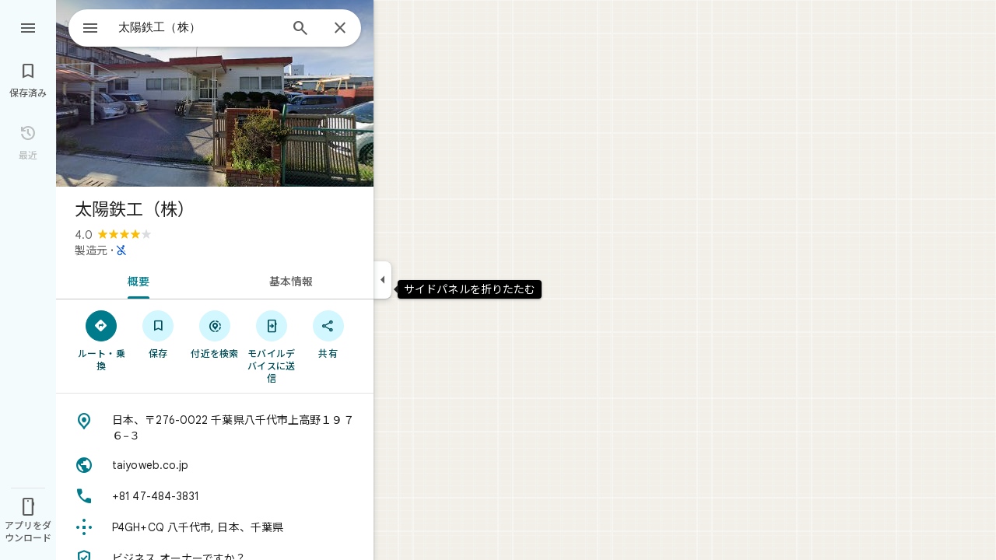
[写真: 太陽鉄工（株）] (215, 93)
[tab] (135, 280)
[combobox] (183, 27)
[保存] (158, 333)
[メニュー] (28, 26)
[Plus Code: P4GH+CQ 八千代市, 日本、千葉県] (215, 527)
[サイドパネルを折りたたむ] (382, 280)
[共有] (328, 333)
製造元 (91, 250)
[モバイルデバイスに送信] (271, 346)
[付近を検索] (215, 333)
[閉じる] (340, 28)
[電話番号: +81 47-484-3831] (215, 496)
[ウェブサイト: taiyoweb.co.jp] (215, 465)
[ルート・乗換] (101, 340)
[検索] (300, 29)
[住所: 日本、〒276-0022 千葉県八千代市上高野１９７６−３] (215, 428)
